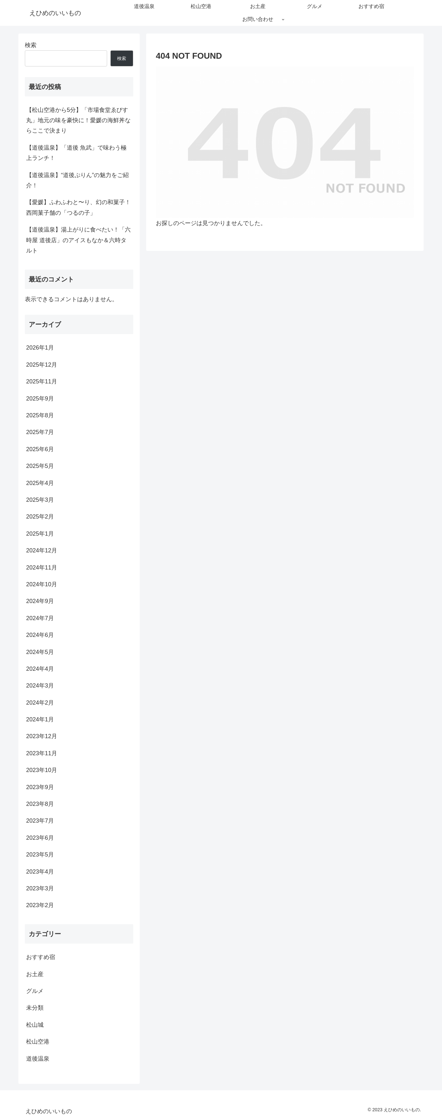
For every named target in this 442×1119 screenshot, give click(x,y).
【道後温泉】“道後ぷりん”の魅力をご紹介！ (77, 180)
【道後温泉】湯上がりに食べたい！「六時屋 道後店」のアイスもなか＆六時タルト (78, 240)
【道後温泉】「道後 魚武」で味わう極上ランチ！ (76, 152)
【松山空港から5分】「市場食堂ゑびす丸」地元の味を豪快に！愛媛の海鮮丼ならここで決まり (78, 120)
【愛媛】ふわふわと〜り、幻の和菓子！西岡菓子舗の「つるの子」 (78, 207)
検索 (30, 45)
